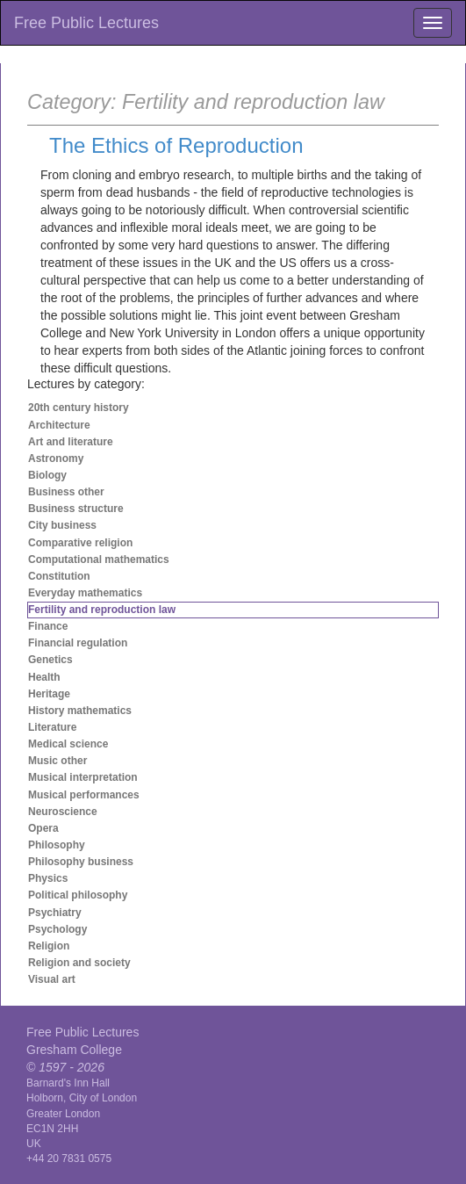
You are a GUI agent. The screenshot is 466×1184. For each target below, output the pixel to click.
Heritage (49, 694)
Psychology (57, 929)
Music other (57, 760)
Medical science (68, 744)
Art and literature (70, 442)
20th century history (78, 407)
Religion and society (79, 963)
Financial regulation (77, 643)
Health (44, 677)
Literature (52, 727)
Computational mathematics (98, 559)
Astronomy (55, 458)
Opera (43, 828)
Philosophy (56, 845)
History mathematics (80, 710)
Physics (48, 878)
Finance (48, 626)
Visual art (51, 979)
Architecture (59, 425)
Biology (47, 475)
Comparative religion (80, 543)
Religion (48, 946)
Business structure (76, 508)
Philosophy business (80, 862)
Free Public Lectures (86, 23)
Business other (66, 492)
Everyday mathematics (85, 593)
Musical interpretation (83, 777)
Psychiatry (55, 912)
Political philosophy (77, 895)
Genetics (50, 659)
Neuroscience (62, 811)
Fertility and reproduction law (102, 609)
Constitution (59, 576)
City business (62, 525)
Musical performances (84, 795)
